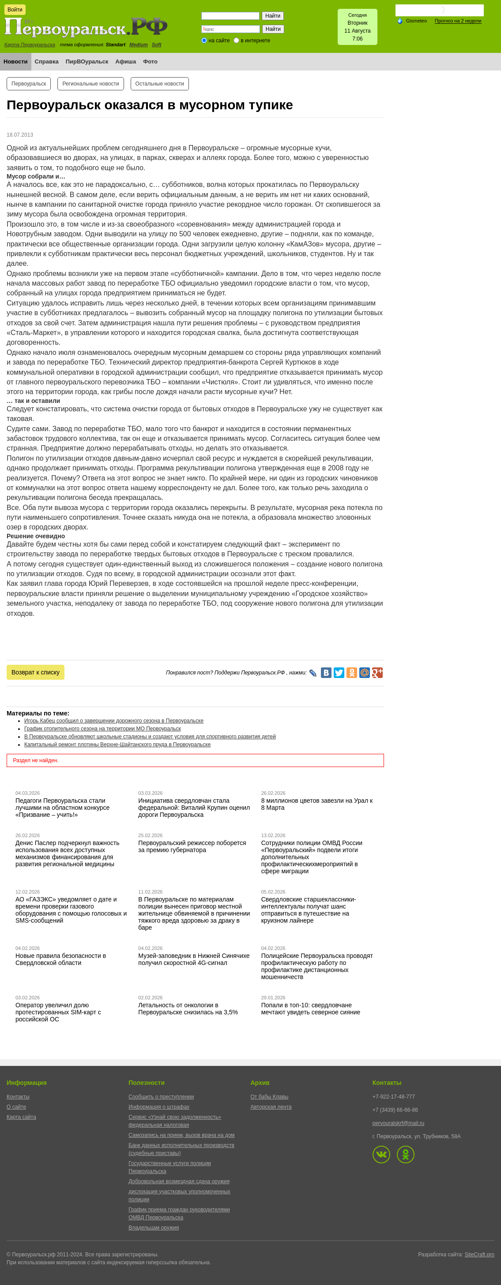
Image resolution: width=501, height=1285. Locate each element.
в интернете (255, 40)
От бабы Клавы (270, 1097)
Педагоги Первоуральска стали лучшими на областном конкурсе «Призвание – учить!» (62, 807)
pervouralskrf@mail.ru (399, 1123)
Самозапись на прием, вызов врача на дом (181, 1135)
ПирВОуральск (87, 61)
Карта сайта (21, 1117)
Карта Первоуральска (29, 44)
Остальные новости (160, 84)
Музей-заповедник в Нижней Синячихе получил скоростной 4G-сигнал (193, 959)
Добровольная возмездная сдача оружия (179, 1181)
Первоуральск (28, 84)
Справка (47, 61)
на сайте (219, 40)
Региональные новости (90, 84)
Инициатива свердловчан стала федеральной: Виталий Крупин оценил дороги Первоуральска (194, 807)
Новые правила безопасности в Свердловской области (60, 959)
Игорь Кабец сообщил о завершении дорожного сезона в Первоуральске (113, 721)
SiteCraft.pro (479, 1254)
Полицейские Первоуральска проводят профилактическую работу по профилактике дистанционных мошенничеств (317, 966)
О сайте (16, 1107)
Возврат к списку (35, 672)
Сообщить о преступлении (161, 1097)
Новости (16, 61)
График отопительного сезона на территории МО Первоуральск (102, 729)
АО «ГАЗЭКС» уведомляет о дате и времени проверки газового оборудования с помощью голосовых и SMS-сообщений (71, 910)
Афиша (125, 61)
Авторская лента (271, 1107)
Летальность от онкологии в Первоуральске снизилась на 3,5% (188, 1009)
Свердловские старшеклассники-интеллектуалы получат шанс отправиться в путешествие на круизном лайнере (308, 910)
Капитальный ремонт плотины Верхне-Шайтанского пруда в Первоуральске (117, 744)
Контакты (18, 1097)
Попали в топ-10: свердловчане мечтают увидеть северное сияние (311, 1009)
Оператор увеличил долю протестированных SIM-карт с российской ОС (58, 1012)
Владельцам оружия (153, 1228)
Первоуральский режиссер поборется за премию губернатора (192, 846)
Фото (150, 61)
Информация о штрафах (158, 1107)
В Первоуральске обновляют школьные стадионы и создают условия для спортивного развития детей (150, 737)
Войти (15, 10)
